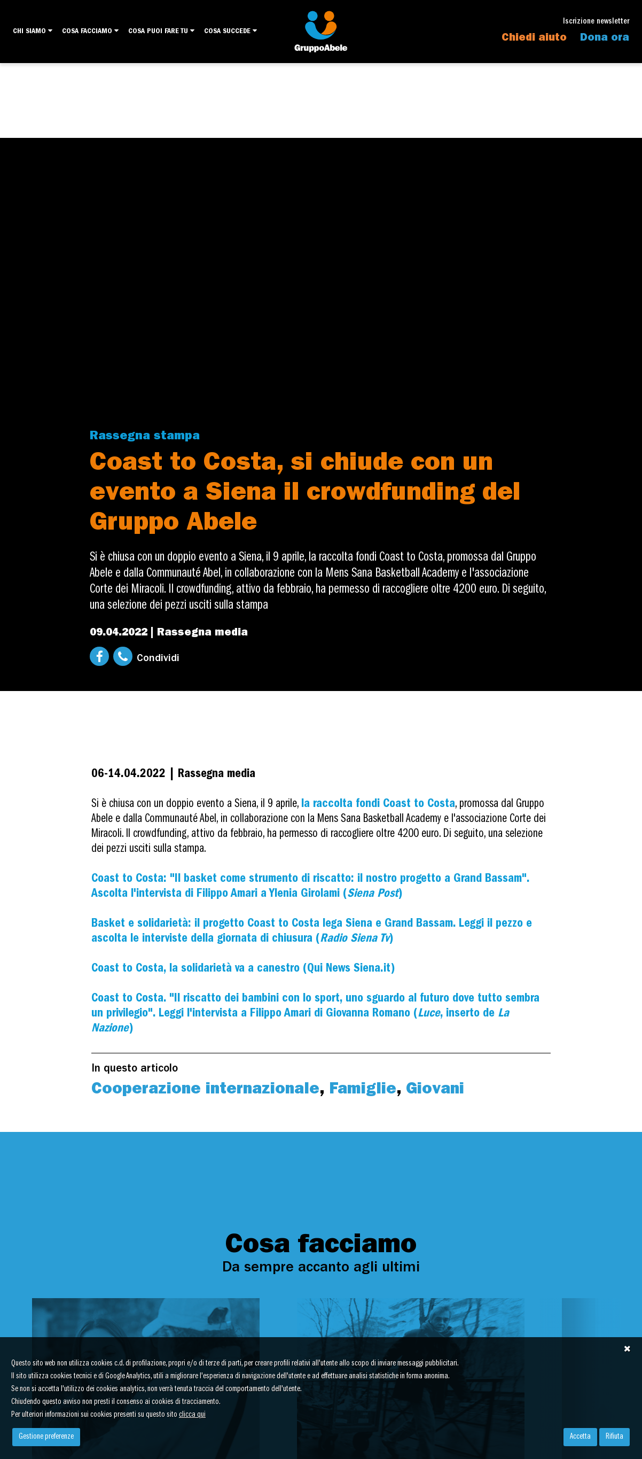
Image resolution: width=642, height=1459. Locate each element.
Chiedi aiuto (534, 38)
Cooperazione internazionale (205, 1090)
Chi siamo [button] (32, 31)
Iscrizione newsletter (596, 22)
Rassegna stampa (145, 437)
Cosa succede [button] (230, 31)
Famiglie (362, 1090)
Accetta (580, 1437)
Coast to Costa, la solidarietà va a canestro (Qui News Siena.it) (243, 969)
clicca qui (192, 1415)
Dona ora (604, 38)
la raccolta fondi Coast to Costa (378, 804)
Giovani (435, 1090)
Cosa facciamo (90, 31)
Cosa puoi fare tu (161, 31)
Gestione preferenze (46, 1437)
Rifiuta (614, 1437)
